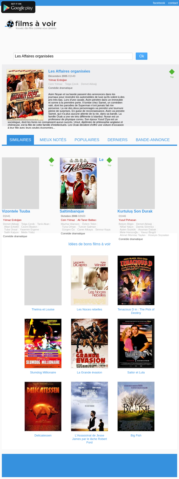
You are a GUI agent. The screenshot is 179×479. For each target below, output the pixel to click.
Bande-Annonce (153, 140)
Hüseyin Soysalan (158, 235)
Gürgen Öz (68, 229)
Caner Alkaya (85, 229)
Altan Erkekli (11, 226)
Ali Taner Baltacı (87, 220)
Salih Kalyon (11, 232)
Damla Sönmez (145, 226)
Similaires (20, 140)
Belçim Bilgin (126, 224)
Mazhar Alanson (70, 224)
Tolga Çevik (72, 84)
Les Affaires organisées (69, 71)
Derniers (118, 140)
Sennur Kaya (102, 229)
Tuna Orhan (69, 226)
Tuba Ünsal (10, 229)
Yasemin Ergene (29, 229)
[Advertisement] (89, 465)
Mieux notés (53, 140)
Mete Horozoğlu (129, 232)
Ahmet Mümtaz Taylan (133, 235)
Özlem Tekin (89, 224)
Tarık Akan (43, 224)
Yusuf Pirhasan (127, 220)
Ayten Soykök (128, 229)
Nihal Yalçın (127, 226)
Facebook (159, 3)
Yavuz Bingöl (148, 232)
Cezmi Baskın (29, 226)
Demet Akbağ (89, 84)
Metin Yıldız (28, 232)
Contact (173, 3)
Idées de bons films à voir (89, 244)
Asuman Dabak (147, 229)
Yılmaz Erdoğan (57, 80)
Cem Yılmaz (55, 84)
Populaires (87, 140)
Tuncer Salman (87, 226)
